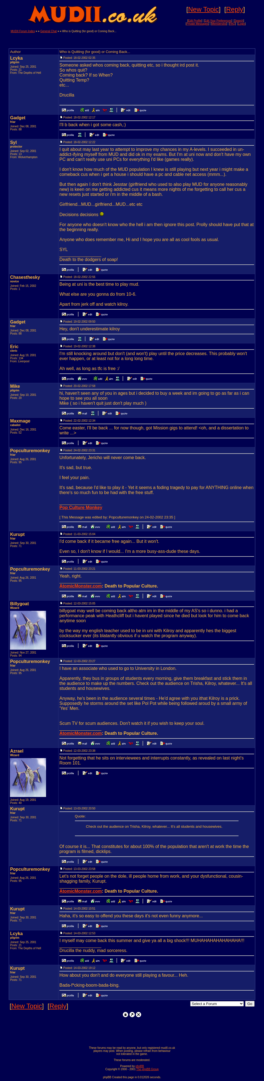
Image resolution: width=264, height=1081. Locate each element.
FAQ (232, 23)
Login (241, 23)
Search (239, 20)
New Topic (203, 9)
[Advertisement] (188, 38)
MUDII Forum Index (23, 31)
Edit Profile (194, 20)
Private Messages (197, 23)
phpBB (140, 1066)
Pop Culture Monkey (80, 507)
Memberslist (219, 23)
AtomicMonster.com (80, 586)
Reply (234, 9)
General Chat (48, 31)
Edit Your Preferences (218, 20)
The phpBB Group (147, 1069)
